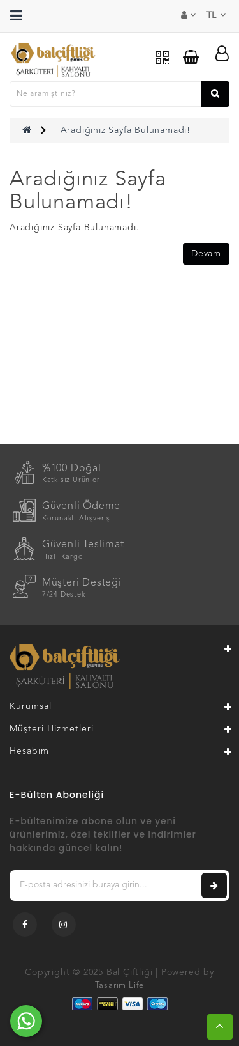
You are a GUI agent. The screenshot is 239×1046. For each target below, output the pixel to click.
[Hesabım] (222, 54)
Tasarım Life (120, 985)
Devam (206, 253)
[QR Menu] (162, 58)
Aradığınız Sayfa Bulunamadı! (126, 130)
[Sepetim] (191, 57)
